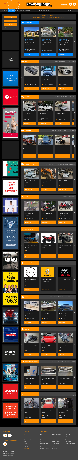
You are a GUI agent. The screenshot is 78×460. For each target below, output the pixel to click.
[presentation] (22, 41)
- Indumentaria (68, 441)
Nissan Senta (29, 286)
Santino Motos (29, 218)
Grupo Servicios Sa (64, 252)
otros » (74, 395)
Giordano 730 (45, 313)
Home (25, 434)
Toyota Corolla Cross (64, 279)
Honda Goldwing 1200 (31, 345)
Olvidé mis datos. (10, 27)
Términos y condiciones (28, 439)
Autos (41, 434)
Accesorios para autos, (58, 361)
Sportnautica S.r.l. (47, 252)
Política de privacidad (28, 446)
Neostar (27, 152)
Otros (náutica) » (72, 296)
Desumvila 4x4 (46, 152)
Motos (41, 441)
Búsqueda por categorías (29, 445)
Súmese (25, 437)
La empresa (26, 436)
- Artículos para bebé (69, 437)
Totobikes (28, 417)
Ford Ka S (27, 78)
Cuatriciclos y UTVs (44, 443)
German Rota (46, 186)
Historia (25, 443)
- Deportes (67, 439)
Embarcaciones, (54, 296)
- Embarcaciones (55, 439)
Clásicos (41, 446)
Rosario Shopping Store (47, 119)
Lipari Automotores (47, 84)
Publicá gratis (11, 24)
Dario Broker (46, 318)
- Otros (66, 445)
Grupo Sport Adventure (28, 251)
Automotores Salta (64, 84)
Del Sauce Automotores (28, 83)
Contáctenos (26, 448)
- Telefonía (54, 446)
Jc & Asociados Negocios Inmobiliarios (30, 50)
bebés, (62, 394)
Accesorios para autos (44, 448)
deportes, (66, 394)
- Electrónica (54, 448)
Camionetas (42, 437)
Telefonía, (41, 394)
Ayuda (25, 441)
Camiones (42, 439)
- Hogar (66, 436)
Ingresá (11, 17)
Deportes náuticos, (63, 296)
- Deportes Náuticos (56, 441)
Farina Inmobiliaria (64, 50)
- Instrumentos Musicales (70, 443)
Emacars (28, 350)
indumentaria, (72, 394)
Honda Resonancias (64, 218)
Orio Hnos (28, 119)
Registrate (11, 21)
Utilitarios (42, 436)
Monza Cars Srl (63, 119)
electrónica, (47, 394)
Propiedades (54, 436)
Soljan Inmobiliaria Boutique (47, 50)
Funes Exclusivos (46, 350)
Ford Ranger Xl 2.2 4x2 (65, 147)
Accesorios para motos (69, 361)
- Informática (67, 434)
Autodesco (62, 350)
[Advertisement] (10, 40)
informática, (53, 394)
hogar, (58, 394)
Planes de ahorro (43, 445)
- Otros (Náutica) (55, 443)
